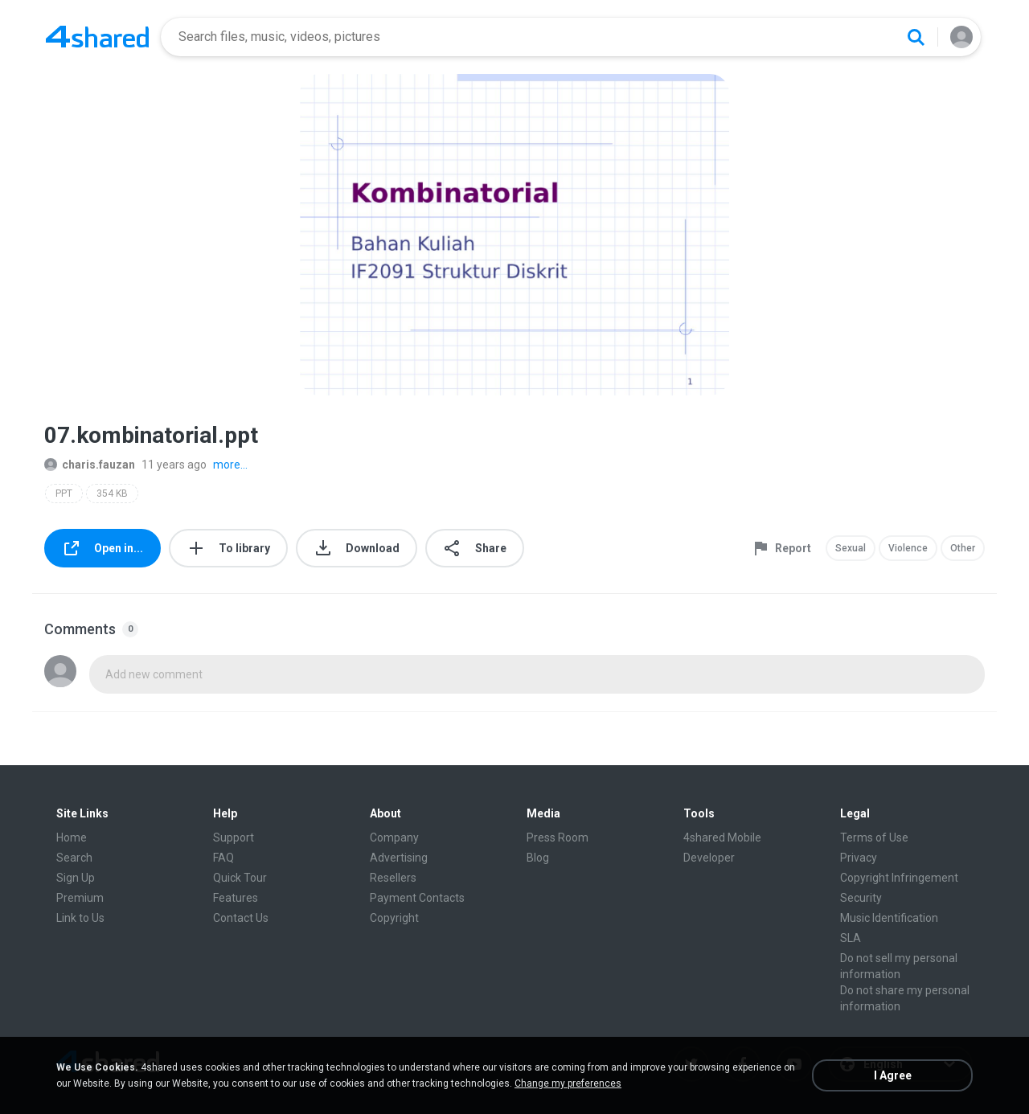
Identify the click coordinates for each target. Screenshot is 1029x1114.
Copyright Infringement (899, 877)
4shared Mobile (722, 837)
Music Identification (889, 917)
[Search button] (915, 37)
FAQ (223, 857)
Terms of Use (874, 837)
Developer (709, 857)
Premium (80, 897)
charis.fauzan (89, 464)
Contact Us (241, 917)
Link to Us (80, 917)
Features (235, 897)
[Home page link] (97, 37)
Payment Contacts (417, 897)
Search (74, 857)
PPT (63, 493)
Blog (538, 857)
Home (71, 837)
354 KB (112, 493)
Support (233, 837)
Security (861, 897)
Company (394, 837)
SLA (850, 938)
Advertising (399, 857)
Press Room (557, 837)
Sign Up (75, 877)
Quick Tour (240, 877)
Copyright (394, 917)
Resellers (393, 877)
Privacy (858, 857)
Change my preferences (567, 1083)
